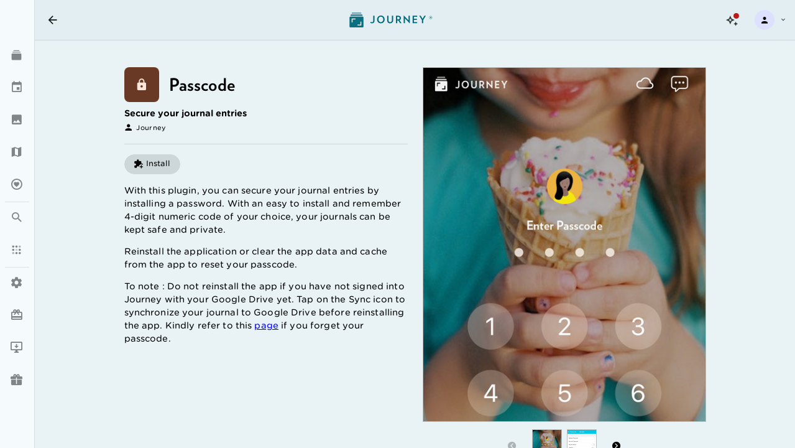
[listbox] (17, 201)
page (266, 325)
